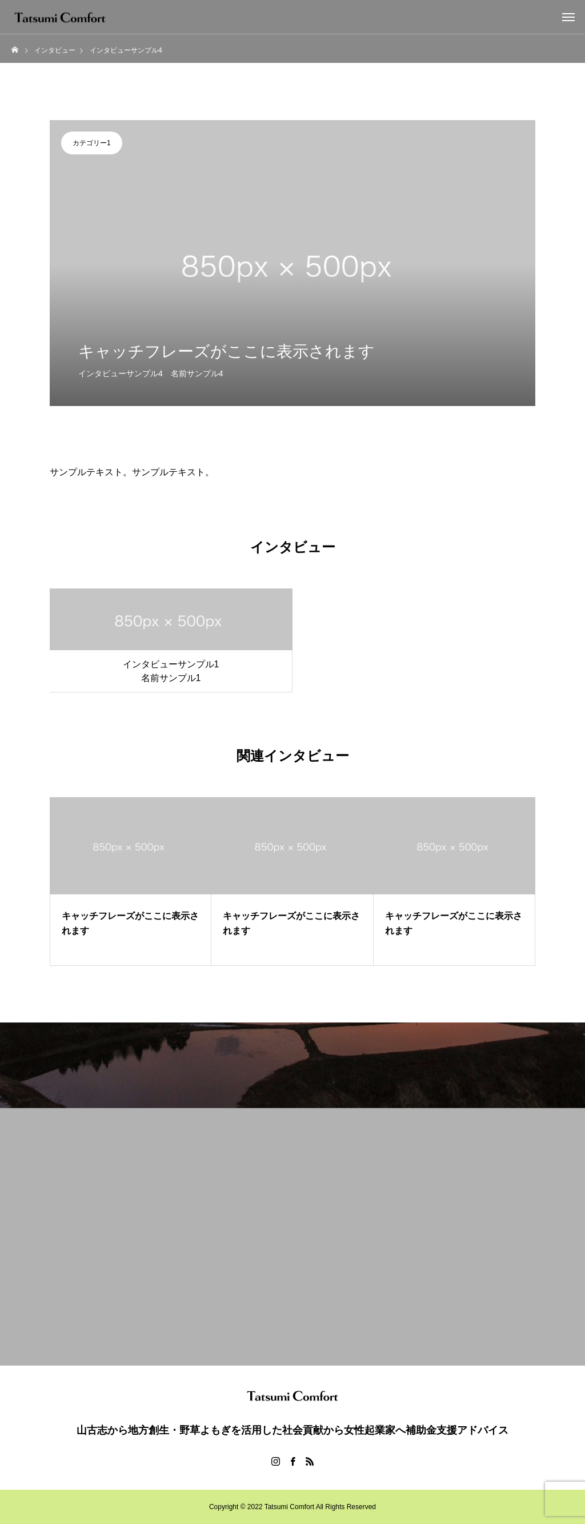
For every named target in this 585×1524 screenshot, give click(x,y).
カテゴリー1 (92, 143)
